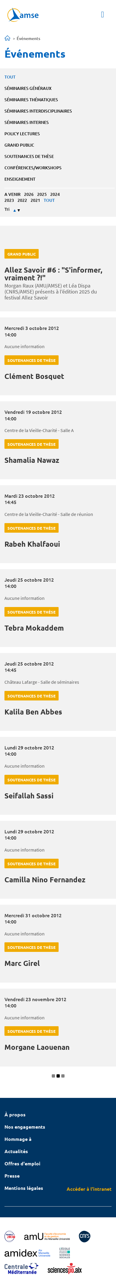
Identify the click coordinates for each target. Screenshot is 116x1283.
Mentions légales (23, 1188)
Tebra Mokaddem (34, 627)
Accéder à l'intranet (89, 1189)
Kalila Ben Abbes (33, 711)
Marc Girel (22, 963)
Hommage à (18, 1139)
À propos (15, 1114)
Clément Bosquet (34, 376)
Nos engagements (24, 1127)
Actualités (16, 1151)
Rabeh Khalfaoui (32, 543)
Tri (7, 209)
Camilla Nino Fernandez (44, 879)
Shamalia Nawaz (31, 460)
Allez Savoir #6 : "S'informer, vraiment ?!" (53, 273)
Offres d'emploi (22, 1163)
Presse (12, 1176)
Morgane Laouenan (37, 1047)
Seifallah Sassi (29, 795)
